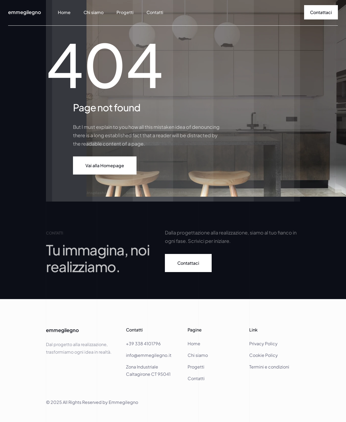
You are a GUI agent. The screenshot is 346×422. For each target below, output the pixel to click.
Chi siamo (94, 12)
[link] (321, 12)
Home (194, 343)
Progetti (125, 12)
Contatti (155, 12)
